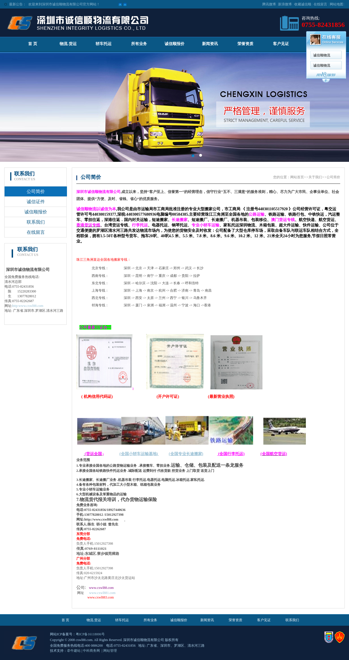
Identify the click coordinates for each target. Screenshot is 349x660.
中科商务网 (91, 651)
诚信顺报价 (174, 44)
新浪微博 (285, 4)
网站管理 (110, 651)
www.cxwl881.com (102, 593)
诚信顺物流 (321, 55)
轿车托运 (104, 44)
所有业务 (139, 44)
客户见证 (281, 44)
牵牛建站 (74, 651)
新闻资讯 (210, 44)
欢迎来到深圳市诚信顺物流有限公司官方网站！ (64, 4)
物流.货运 (68, 44)
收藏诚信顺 (302, 4)
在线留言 (320, 4)
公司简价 (36, 191)
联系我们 (36, 222)
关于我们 (315, 177)
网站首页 (297, 177)
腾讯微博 (269, 4)
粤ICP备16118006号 (90, 634)
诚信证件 (36, 201)
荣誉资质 (245, 44)
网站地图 (336, 4)
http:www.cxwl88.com (27, 306)
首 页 (32, 44)
